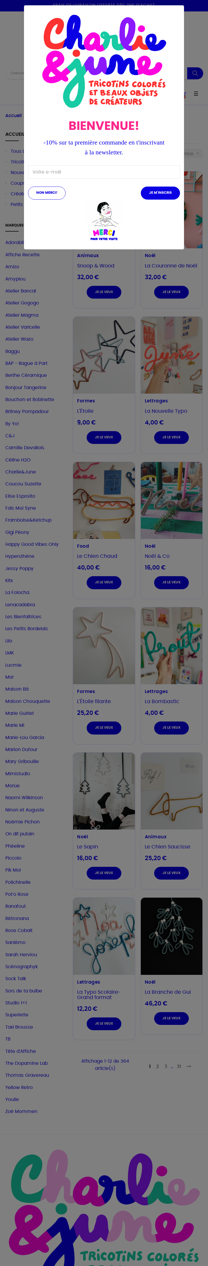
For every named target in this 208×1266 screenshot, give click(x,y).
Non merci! (46, 193)
